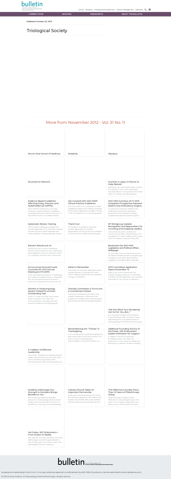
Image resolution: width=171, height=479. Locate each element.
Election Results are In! (39, 245)
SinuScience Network (39, 182)
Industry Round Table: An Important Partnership (81, 391)
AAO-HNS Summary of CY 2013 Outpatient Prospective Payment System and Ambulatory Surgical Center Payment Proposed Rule (125, 203)
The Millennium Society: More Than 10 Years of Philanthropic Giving (123, 392)
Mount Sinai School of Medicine (44, 154)
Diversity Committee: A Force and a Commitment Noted (85, 290)
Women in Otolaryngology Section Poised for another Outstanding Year (42, 291)
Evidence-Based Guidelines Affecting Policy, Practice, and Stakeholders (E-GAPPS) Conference (43, 203)
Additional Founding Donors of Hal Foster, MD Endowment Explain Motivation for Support (124, 331)
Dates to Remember (78, 267)
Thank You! (74, 224)
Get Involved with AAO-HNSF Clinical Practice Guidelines (83, 202)
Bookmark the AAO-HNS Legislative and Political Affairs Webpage (123, 248)
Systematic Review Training (42, 224)
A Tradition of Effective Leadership (39, 351)
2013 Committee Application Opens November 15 (122, 268)
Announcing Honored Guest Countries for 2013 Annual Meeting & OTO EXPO (42, 269)
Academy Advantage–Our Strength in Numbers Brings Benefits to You (42, 392)
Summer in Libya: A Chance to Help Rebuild (123, 183)
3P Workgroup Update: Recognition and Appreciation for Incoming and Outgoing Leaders (125, 226)
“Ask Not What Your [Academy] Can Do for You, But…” (124, 310)
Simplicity (73, 154)
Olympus (112, 154)
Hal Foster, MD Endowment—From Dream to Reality (43, 433)
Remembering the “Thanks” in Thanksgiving (83, 330)
